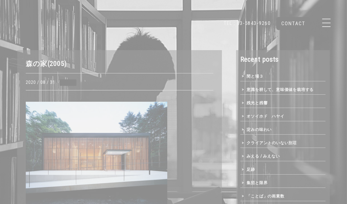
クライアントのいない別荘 (272, 143)
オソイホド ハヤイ (265, 116)
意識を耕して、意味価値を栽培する (280, 89)
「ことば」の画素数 (265, 196)
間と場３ (255, 76)
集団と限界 (257, 182)
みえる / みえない (263, 156)
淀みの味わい (259, 129)
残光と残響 (257, 103)
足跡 (251, 169)
